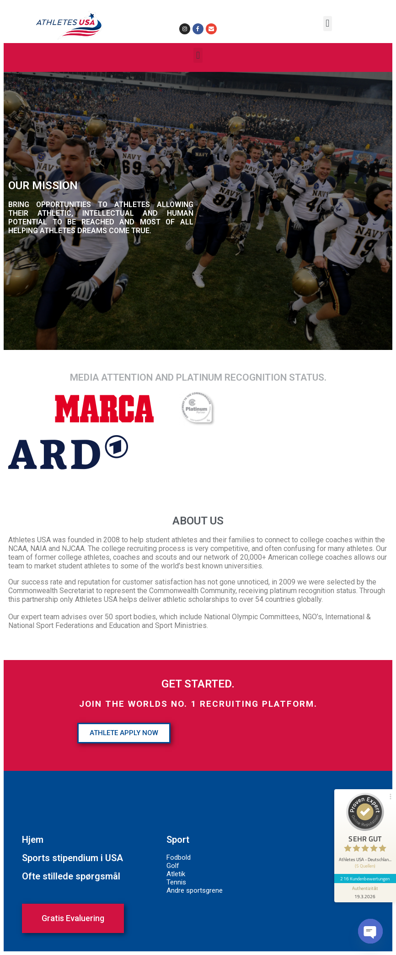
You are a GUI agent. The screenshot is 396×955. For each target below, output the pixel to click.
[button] (327, 23)
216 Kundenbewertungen (365, 876)
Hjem (32, 839)
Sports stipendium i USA (72, 857)
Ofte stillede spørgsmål (71, 876)
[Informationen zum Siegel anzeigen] (365, 890)
